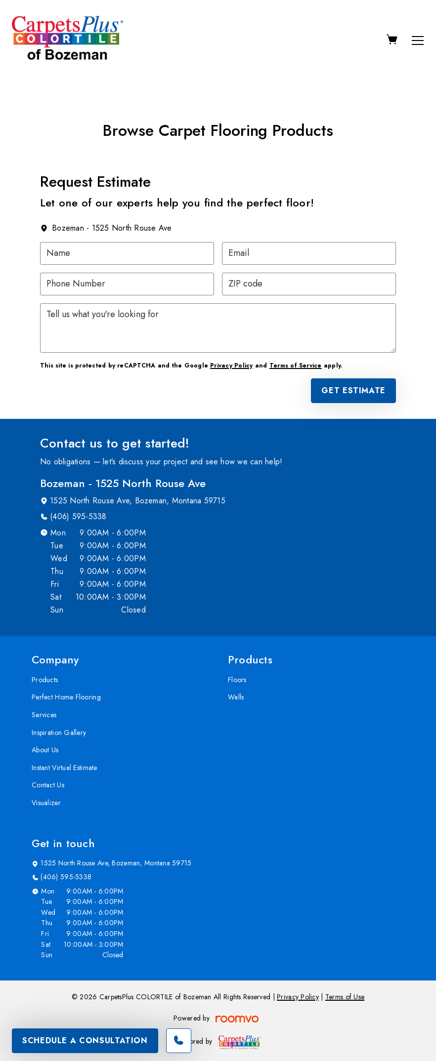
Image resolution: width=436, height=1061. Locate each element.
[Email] (309, 253)
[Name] (127, 253)
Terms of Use (344, 997)
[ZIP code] (309, 284)
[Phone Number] (127, 284)
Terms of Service (295, 365)
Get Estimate (353, 390)
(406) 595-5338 (78, 516)
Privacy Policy (231, 365)
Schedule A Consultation (85, 1040)
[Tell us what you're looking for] (218, 328)
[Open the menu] (417, 40)
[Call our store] (178, 1040)
